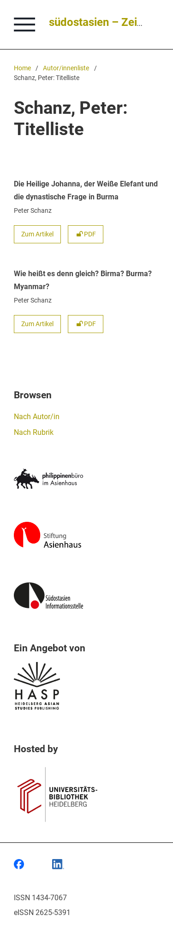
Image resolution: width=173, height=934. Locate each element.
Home (22, 68)
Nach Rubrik (34, 432)
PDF (85, 234)
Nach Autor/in (37, 416)
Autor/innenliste (66, 68)
